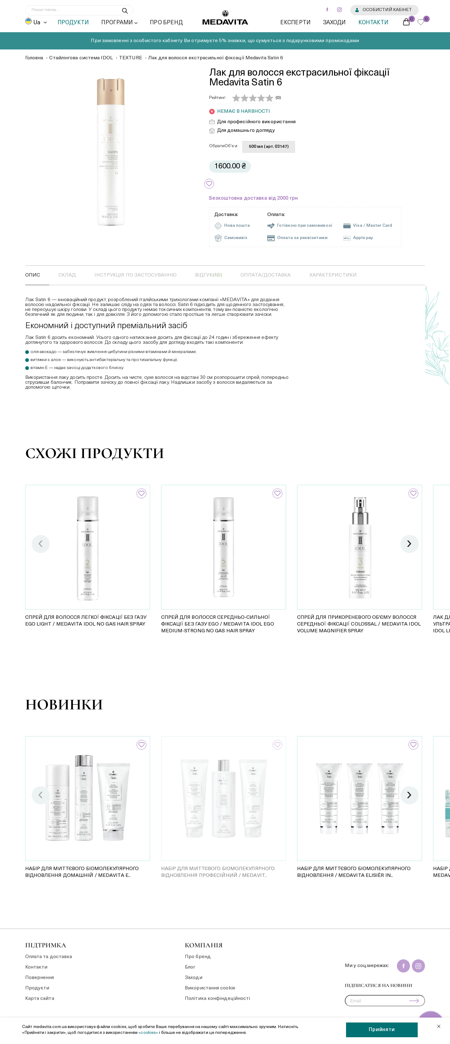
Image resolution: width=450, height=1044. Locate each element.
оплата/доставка (266, 275)
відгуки (208, 275)
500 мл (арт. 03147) (269, 146)
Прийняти (382, 1029)
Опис (32, 275)
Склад (67, 275)
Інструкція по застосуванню (135, 275)
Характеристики (333, 275)
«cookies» (148, 1032)
